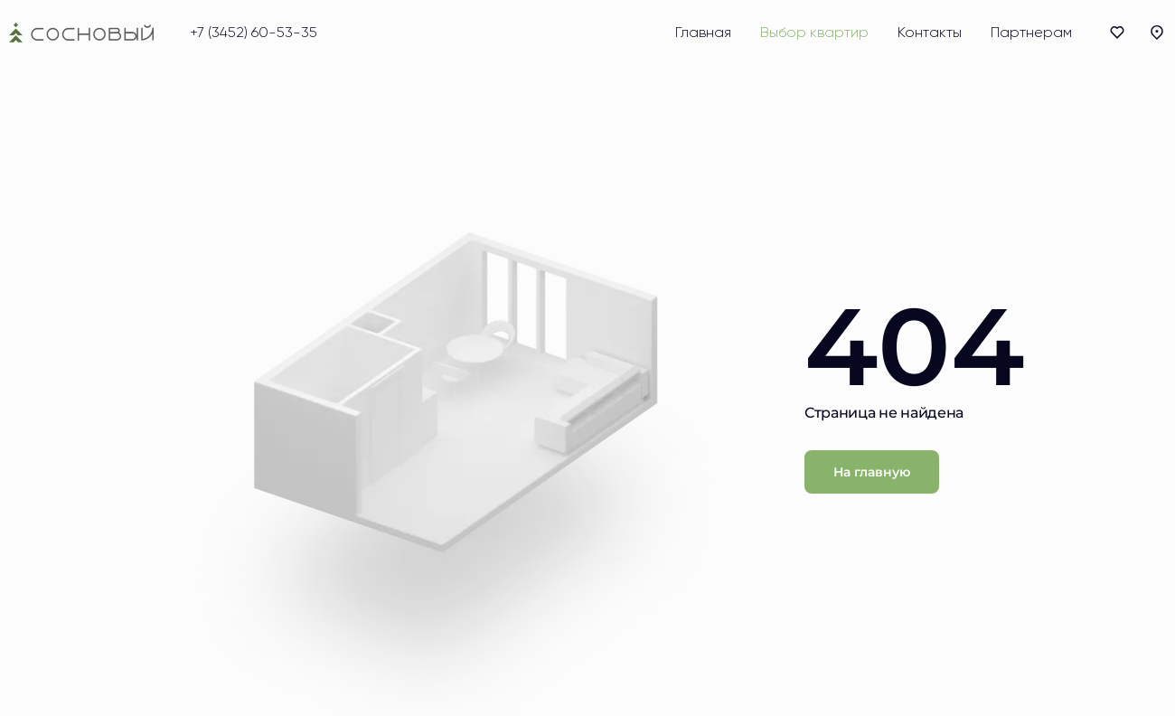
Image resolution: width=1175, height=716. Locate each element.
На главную (871, 471)
